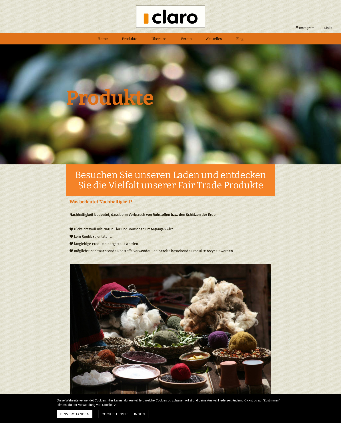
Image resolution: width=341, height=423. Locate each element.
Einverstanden (75, 414)
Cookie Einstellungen (123, 414)
